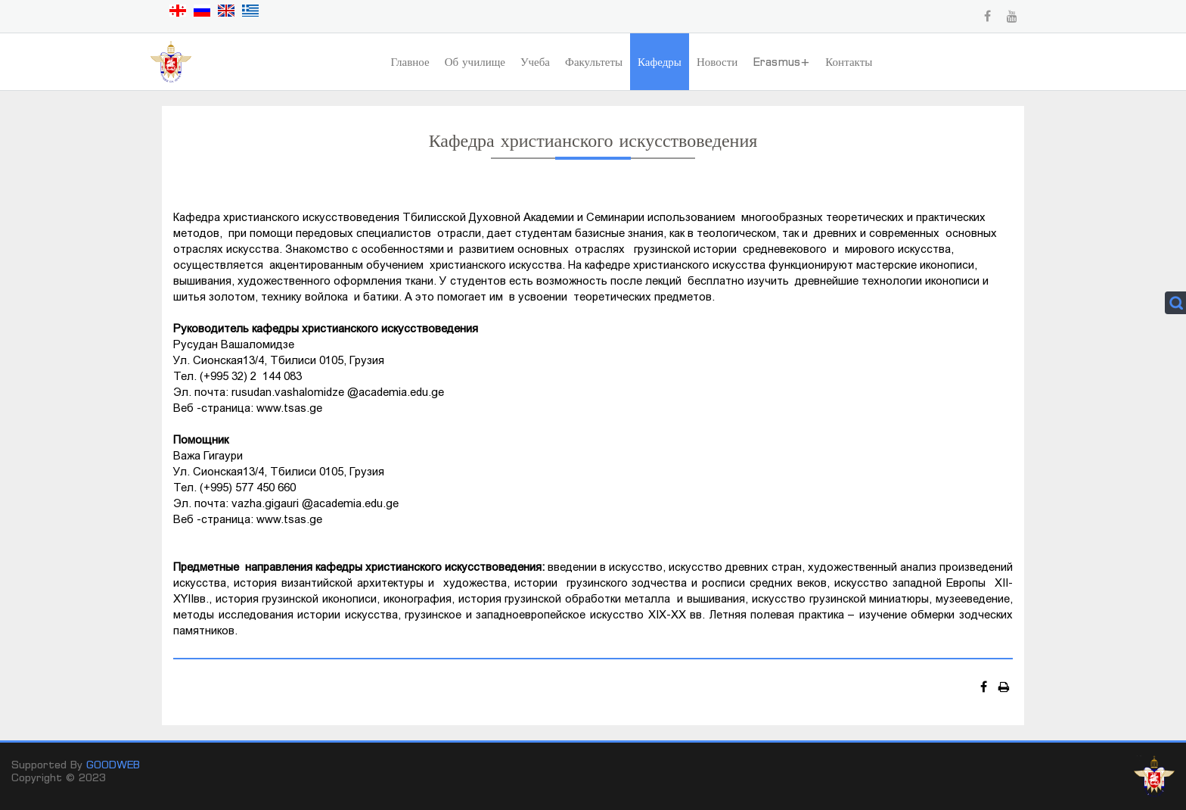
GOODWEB (113, 764)
